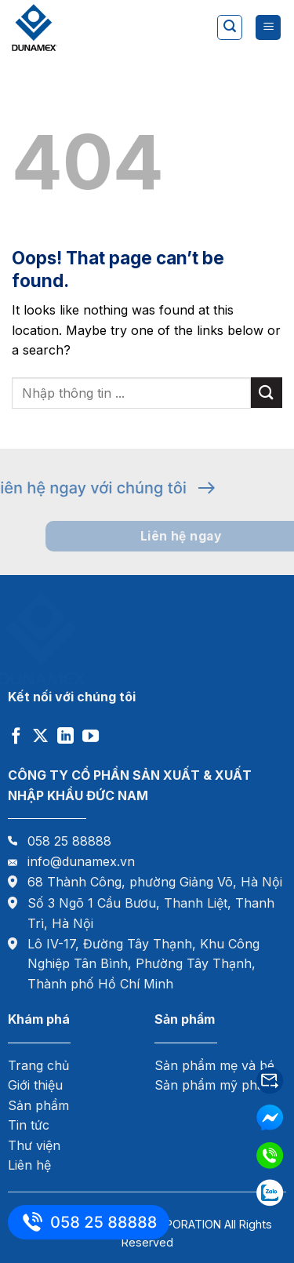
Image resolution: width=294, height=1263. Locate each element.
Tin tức (28, 1125)
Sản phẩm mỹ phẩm (214, 1085)
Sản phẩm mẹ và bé (214, 1065)
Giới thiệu (35, 1085)
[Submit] (266, 392)
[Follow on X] (40, 737)
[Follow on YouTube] (90, 737)
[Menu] (268, 28)
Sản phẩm (38, 1105)
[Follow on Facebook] (16, 737)
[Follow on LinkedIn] (65, 737)
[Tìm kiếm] (229, 27)
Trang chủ (38, 1065)
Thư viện (34, 1145)
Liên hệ (29, 1165)
